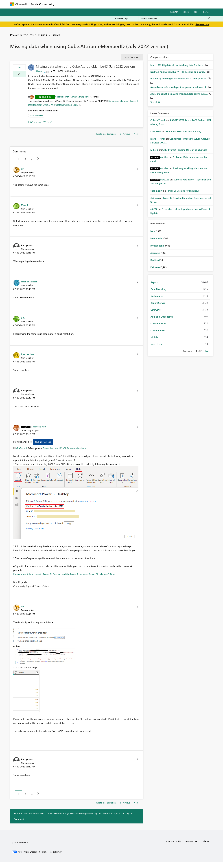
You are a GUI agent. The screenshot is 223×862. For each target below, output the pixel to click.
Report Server (158, 302)
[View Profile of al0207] (153, 209)
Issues (42, 35)
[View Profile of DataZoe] (164, 179)
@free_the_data (50, 448)
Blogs (115, 4)
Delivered (45, 97)
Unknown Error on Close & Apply (183, 131)
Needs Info (156, 238)
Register (174, 11)
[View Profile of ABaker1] (40, 71)
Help (195, 11)
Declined (155, 260)
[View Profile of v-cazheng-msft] (38, 426)
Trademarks (206, 841)
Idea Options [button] (131, 56)
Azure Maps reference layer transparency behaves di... (179, 87)
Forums (61, 4)
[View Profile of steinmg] (154, 197)
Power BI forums (22, 35)
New (153, 231)
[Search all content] (175, 19)
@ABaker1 (21, 448)
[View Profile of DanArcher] (156, 131)
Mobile (154, 337)
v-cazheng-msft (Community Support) (72, 96)
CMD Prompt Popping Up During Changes (184, 149)
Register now (202, 24)
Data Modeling (37, 115)
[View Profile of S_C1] (23, 317)
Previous (187, 351)
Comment (19, 819)
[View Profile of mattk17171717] (157, 138)
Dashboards (157, 295)
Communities (101, 4)
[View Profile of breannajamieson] (29, 281)
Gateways (155, 309)
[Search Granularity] (125, 19)
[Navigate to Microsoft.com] (18, 4)
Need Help (156, 344)
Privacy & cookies (173, 841)
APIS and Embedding (162, 316)
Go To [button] (206, 12)
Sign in (186, 11)
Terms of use (191, 841)
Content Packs (158, 330)
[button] (19, 74)
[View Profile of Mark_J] (24, 204)
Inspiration (75, 4)
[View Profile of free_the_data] (27, 354)
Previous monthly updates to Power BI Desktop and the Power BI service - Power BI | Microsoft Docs (64, 574)
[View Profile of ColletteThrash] (158, 120)
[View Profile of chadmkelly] (156, 190)
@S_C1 (62, 448)
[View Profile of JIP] (22, 168)
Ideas (87, 4)
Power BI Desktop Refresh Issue (183, 190)
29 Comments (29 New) (40, 122)
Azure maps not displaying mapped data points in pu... (179, 93)
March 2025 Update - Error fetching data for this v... (178, 65)
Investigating (43, 442)
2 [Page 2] (25, 158)
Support (140, 4)
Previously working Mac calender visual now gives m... (179, 78)
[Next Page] (37, 158)
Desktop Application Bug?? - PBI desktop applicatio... (178, 71)
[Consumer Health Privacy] (50, 852)
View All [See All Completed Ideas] (155, 102)
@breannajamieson (76, 448)
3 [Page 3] (32, 158)
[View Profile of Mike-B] (154, 149)
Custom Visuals (158, 323)
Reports (155, 282)
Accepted (155, 252)
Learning (127, 4)
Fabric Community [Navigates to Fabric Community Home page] (42, 4)
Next (207, 351)
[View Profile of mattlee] (164, 157)
